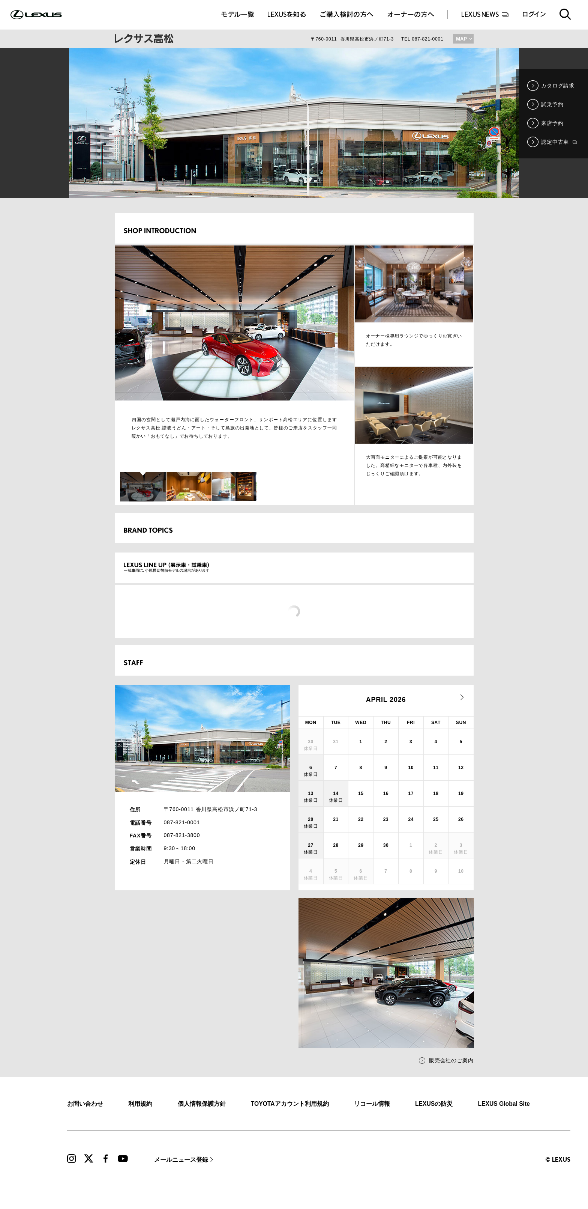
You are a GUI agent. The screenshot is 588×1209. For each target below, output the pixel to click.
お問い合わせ (85, 1104)
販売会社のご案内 (451, 1060)
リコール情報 (372, 1104)
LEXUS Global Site (504, 1104)
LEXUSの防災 (434, 1104)
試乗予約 (552, 104)
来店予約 (552, 123)
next (462, 697)
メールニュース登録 (181, 1159)
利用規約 (140, 1104)
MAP (463, 39)
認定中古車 (559, 142)
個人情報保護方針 (202, 1104)
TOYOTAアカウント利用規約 (290, 1104)
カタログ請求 (557, 86)
